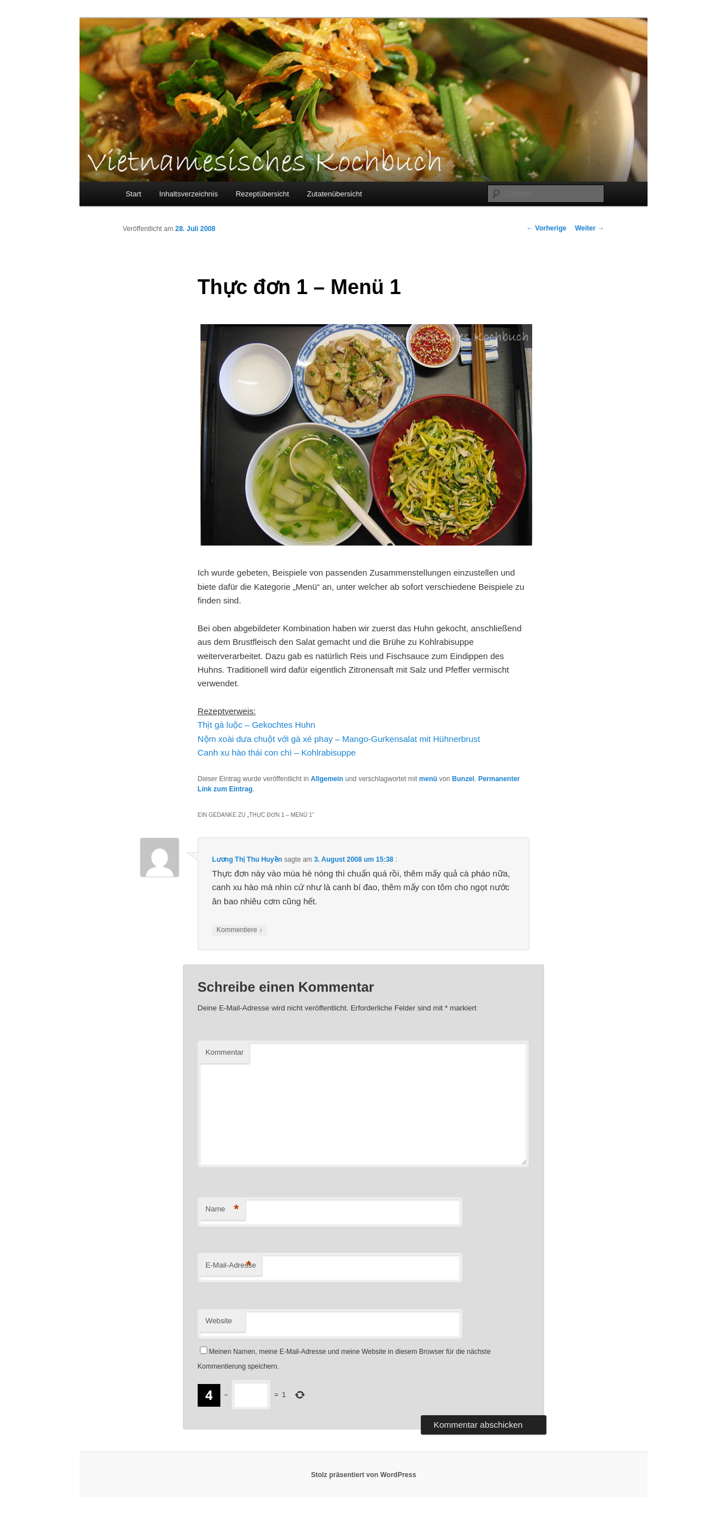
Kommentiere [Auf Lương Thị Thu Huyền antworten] (239, 930)
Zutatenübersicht (334, 194)
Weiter (589, 228)
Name (222, 1209)
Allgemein (327, 779)
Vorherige (546, 228)
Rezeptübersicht (262, 194)
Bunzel (463, 779)
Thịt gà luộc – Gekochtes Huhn (256, 724)
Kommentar (225, 1052)
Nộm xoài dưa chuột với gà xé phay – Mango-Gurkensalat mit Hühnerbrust (339, 739)
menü (428, 779)
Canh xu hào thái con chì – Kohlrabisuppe (277, 752)
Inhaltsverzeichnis (188, 194)
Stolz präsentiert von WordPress (363, 1475)
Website (219, 1320)
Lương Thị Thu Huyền (247, 859)
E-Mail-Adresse (231, 1265)
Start (133, 194)
